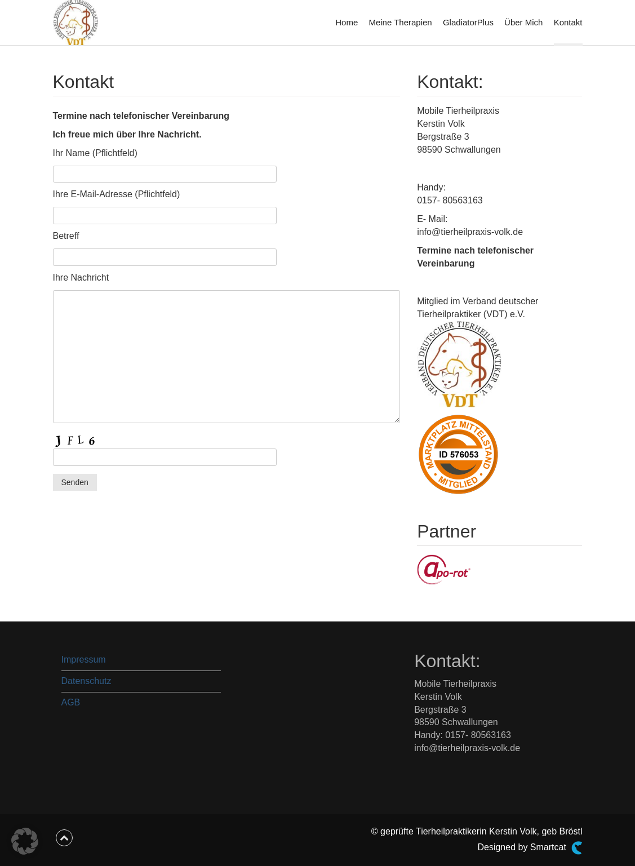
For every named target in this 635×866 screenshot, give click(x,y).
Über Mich (523, 22)
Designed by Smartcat (529, 848)
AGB (71, 702)
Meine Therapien (400, 22)
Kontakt (568, 22)
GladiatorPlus (468, 22)
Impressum (83, 659)
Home (346, 22)
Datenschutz (86, 681)
